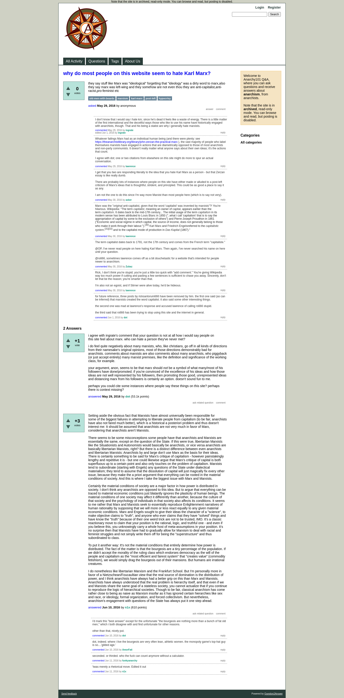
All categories (251, 142)
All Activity (74, 61)
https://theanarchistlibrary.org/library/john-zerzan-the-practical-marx (136, 142)
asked (92, 105)
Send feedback (69, 693)
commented (101, 130)
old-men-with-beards (101, 98)
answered (94, 396)
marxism (123, 98)
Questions (96, 61)
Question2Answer (273, 693)
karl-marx (137, 98)
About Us (132, 61)
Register (274, 7)
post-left (151, 98)
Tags (115, 61)
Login (259, 7)
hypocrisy (165, 98)
